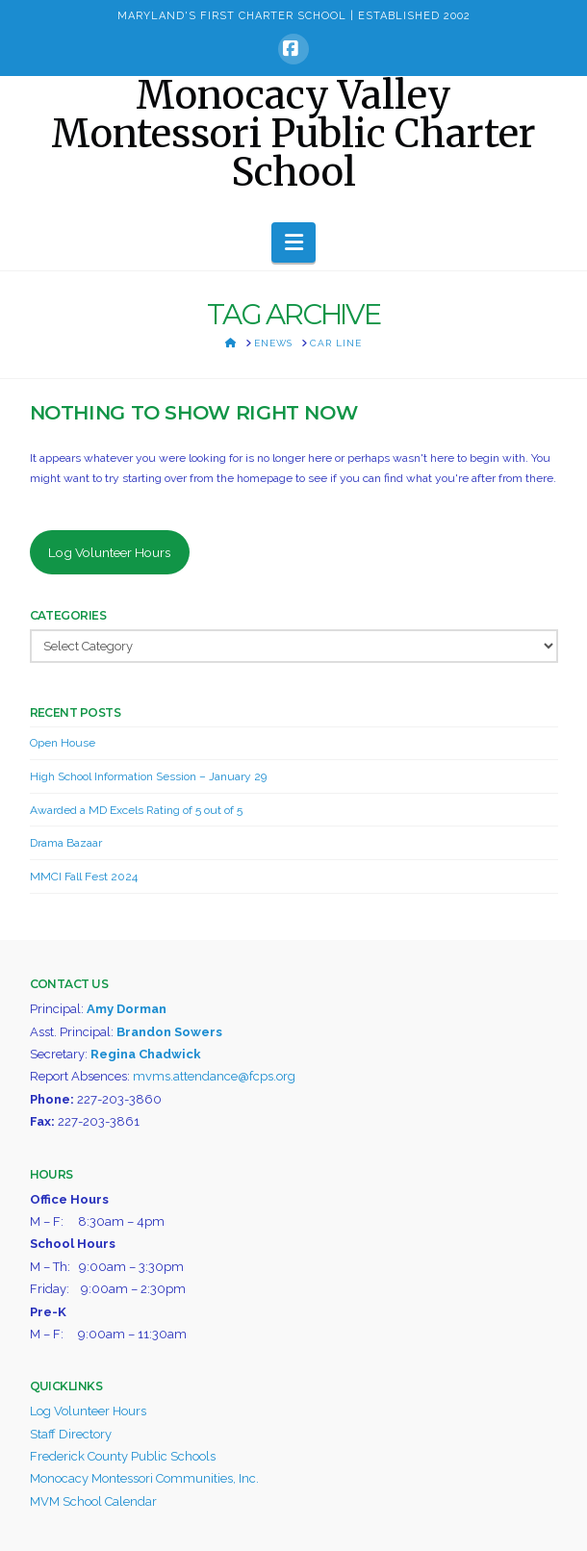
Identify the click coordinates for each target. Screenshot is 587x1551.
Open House (62, 743)
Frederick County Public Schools (123, 1456)
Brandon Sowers (169, 1032)
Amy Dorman (126, 1009)
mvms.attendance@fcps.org (214, 1076)
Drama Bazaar (66, 843)
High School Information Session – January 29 (148, 776)
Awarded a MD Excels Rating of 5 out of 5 (136, 810)
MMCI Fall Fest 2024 (84, 876)
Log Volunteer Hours (109, 552)
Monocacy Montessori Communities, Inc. (144, 1478)
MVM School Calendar (93, 1501)
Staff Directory (71, 1434)
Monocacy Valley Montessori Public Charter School (293, 133)
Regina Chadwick (145, 1054)
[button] (294, 242)
